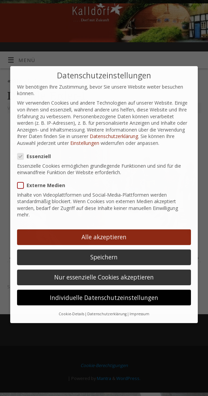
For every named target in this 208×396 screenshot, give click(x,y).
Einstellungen (84, 135)
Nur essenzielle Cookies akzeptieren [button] (104, 269)
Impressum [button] (139, 305)
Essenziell (37, 148)
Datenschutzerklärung (114, 128)
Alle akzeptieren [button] (104, 229)
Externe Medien (44, 177)
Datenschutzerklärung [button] (107, 305)
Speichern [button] (104, 249)
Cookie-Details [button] (71, 305)
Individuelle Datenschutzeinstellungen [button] (104, 289)
